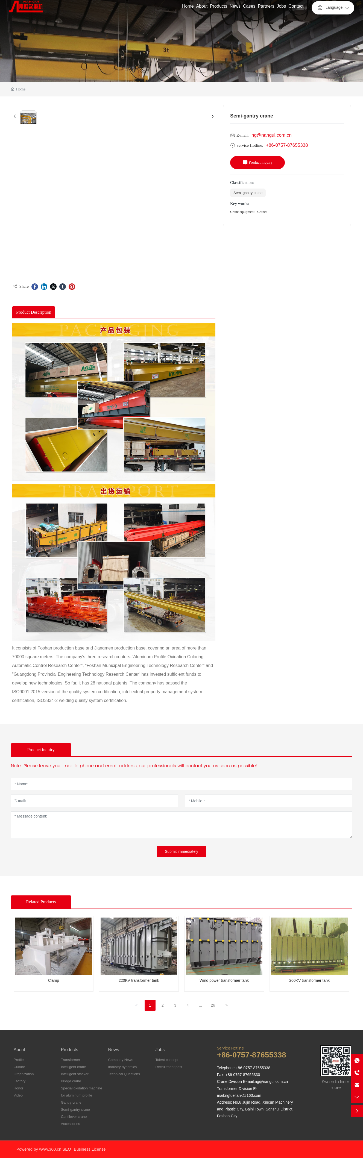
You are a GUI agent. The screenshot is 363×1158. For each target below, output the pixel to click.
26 (213, 1005)
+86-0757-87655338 (287, 145)
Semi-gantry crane (247, 193)
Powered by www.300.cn (38, 1149)
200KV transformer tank (309, 980)
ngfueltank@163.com (243, 1095)
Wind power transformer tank (224, 980)
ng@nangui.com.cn (271, 135)
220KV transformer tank (139, 980)
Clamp (53, 980)
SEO (66, 1149)
